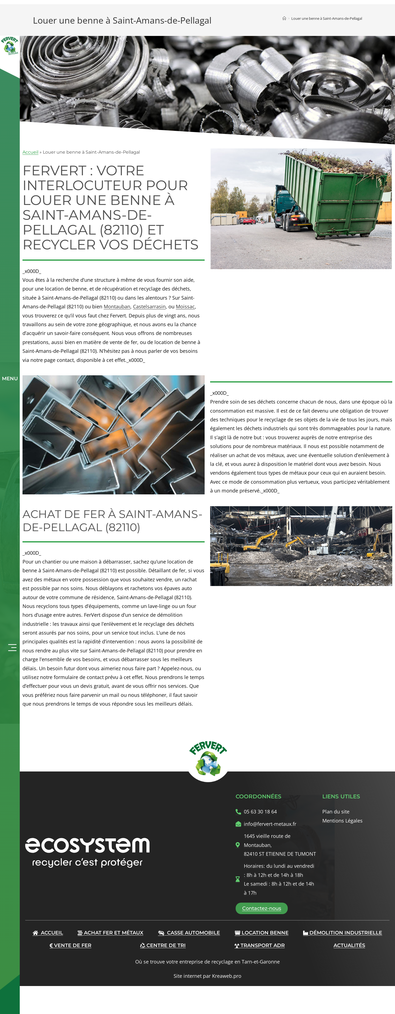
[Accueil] (284, 18)
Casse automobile (189, 933)
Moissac (185, 306)
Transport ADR (260, 945)
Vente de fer (70, 945)
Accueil (30, 152)
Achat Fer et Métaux (110, 933)
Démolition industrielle (342, 933)
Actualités (349, 945)
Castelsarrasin (149, 306)
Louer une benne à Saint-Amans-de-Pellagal (326, 18)
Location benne (262, 933)
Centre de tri (163, 945)
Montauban (117, 306)
